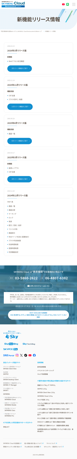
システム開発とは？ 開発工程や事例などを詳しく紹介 (53, 409)
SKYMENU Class (19, 409)
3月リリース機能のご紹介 (20, 68)
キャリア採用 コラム (43, 400)
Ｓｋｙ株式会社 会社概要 (33, 447)
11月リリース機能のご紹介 (20, 106)
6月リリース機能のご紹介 (20, 141)
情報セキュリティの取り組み (12, 447)
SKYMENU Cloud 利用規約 (12, 443)
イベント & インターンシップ (45, 371)
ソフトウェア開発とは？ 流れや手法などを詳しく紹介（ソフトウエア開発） (55, 404)
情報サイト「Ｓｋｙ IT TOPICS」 (46, 385)
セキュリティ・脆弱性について (54, 447)
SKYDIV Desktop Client (18, 379)
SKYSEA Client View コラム (46, 392)
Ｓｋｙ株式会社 (40, 455)
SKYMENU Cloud (19, 399)
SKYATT (18, 389)
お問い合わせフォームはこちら (40, 286)
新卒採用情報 (41, 367)
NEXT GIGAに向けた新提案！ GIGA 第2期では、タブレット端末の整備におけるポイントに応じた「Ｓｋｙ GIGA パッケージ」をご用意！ (38, 315)
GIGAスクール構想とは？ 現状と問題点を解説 (51, 422)
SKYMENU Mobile (19, 404)
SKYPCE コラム (42, 389)
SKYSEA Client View (18, 368)
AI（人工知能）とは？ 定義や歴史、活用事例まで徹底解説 (54, 418)
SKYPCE (18, 373)
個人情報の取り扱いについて (34, 443)
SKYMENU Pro (19, 415)
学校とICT (6, 427)
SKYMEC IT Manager (18, 384)
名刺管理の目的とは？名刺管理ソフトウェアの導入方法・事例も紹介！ (55, 430)
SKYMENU (6, 394)
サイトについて (52, 443)
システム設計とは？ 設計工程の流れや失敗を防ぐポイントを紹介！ (55, 414)
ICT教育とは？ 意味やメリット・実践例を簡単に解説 (53, 426)
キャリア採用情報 (42, 374)
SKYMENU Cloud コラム (45, 396)
